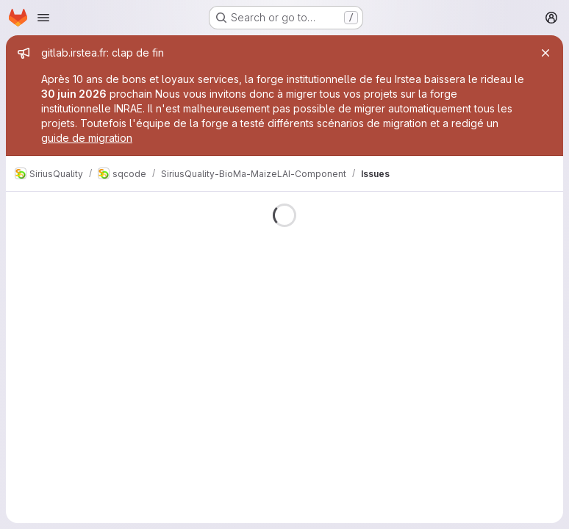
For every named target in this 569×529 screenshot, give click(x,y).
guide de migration (86, 138)
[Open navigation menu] (43, 17)
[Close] (545, 53)
